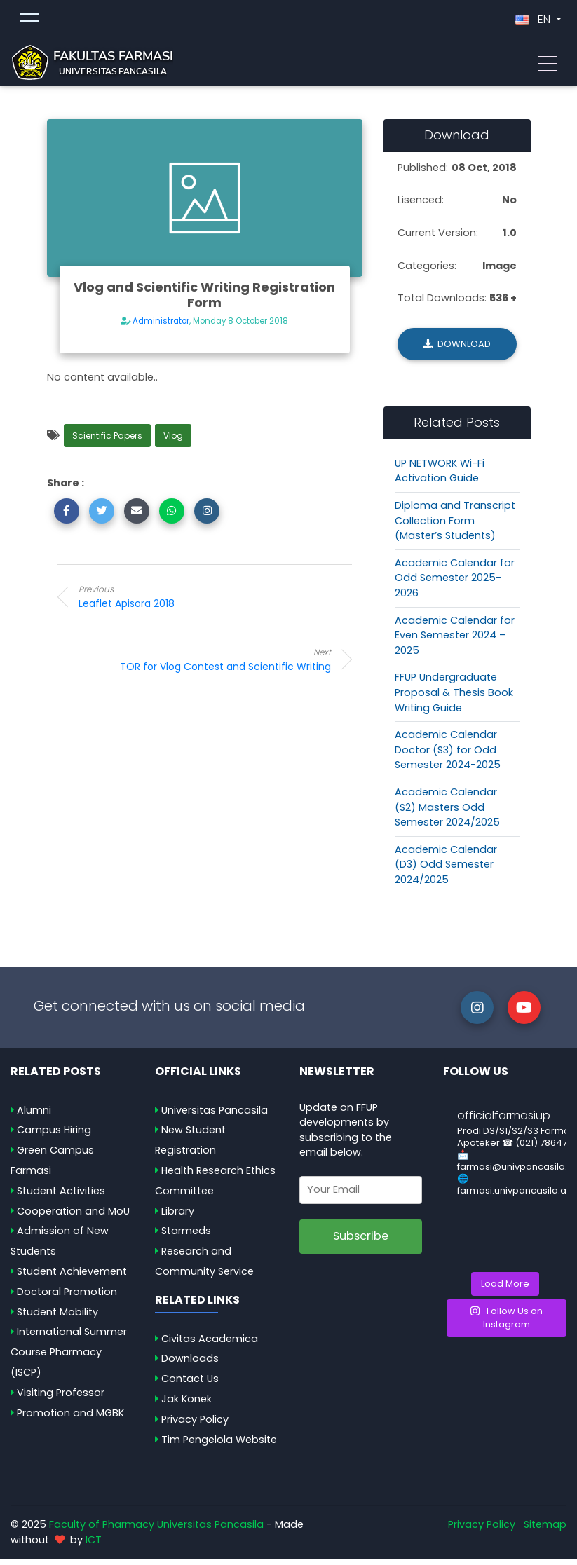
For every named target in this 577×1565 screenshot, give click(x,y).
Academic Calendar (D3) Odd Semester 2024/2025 (446, 870)
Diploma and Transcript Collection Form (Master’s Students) (455, 526)
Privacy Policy (195, 1425)
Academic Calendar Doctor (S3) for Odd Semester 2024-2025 (448, 755)
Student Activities (61, 1196)
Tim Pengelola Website (219, 1445)
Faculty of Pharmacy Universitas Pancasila (156, 1530)
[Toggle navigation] (547, 65)
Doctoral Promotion (67, 1297)
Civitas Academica (209, 1344)
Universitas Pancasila (214, 1115)
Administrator (161, 326)
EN (534, 22)
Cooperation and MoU (73, 1216)
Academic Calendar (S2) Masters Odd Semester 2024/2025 (447, 813)
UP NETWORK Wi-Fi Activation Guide (439, 476)
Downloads (190, 1364)
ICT (94, 1545)
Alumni (34, 1115)
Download (457, 349)
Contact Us (190, 1384)
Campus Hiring (54, 1135)
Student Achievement (72, 1277)
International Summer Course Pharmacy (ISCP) (69, 1357)
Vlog (173, 441)
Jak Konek (186, 1404)
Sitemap (545, 1530)
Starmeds (186, 1236)
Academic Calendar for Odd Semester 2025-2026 (455, 583)
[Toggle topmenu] (29, 22)
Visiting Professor (60, 1398)
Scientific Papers (107, 441)
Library (177, 1216)
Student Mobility (57, 1317)
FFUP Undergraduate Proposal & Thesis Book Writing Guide (454, 698)
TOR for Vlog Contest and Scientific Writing (219, 664)
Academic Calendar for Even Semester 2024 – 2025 (455, 640)
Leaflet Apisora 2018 (191, 602)
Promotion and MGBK (70, 1419)
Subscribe (360, 1241)
